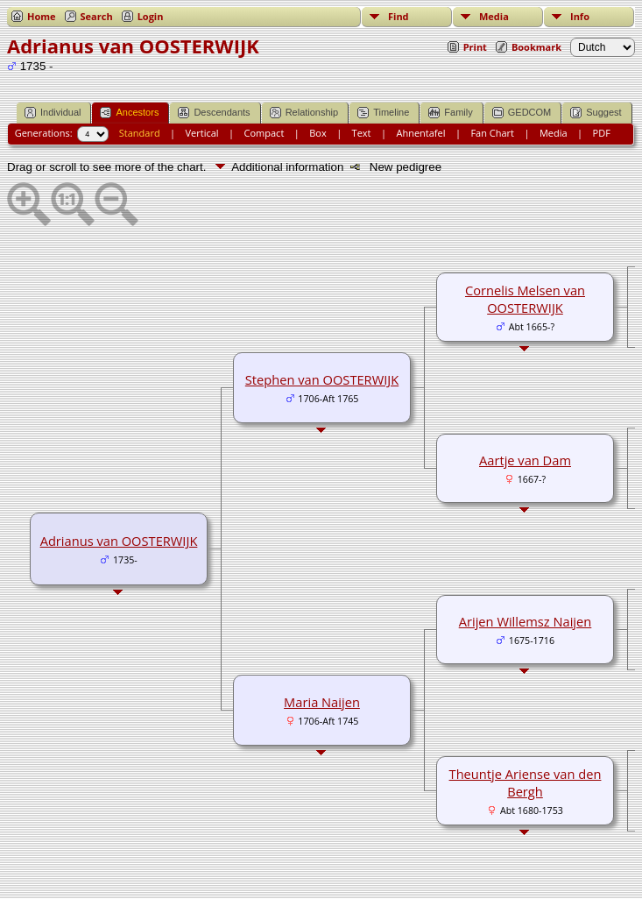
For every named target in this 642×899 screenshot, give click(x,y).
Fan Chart (492, 132)
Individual (53, 112)
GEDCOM (522, 112)
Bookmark (536, 46)
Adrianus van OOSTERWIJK (119, 540)
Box (317, 132)
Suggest (595, 112)
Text (361, 132)
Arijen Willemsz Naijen (525, 621)
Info (579, 16)
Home (41, 16)
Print (475, 46)
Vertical (202, 132)
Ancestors (129, 112)
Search (97, 16)
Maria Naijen (322, 702)
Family (450, 112)
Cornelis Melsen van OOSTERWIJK (525, 298)
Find (398, 16)
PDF (601, 132)
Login (151, 16)
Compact (264, 132)
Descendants (214, 112)
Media (494, 16)
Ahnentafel (420, 132)
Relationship (304, 112)
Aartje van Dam (525, 460)
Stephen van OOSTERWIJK (322, 379)
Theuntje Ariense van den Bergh (525, 782)
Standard (139, 132)
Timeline (383, 112)
